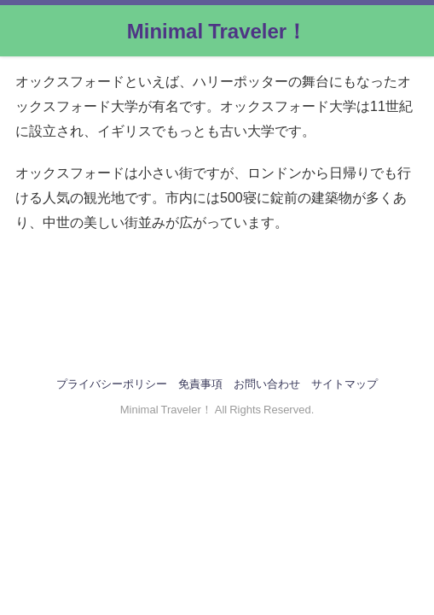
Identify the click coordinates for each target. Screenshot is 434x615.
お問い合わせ (267, 384)
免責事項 (200, 384)
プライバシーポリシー (111, 384)
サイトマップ (344, 384)
